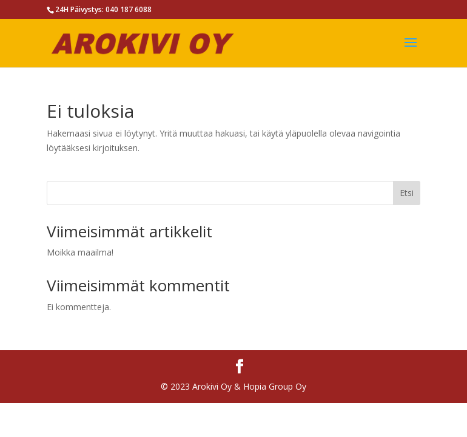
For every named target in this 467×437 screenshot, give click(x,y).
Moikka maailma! (80, 252)
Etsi (407, 192)
